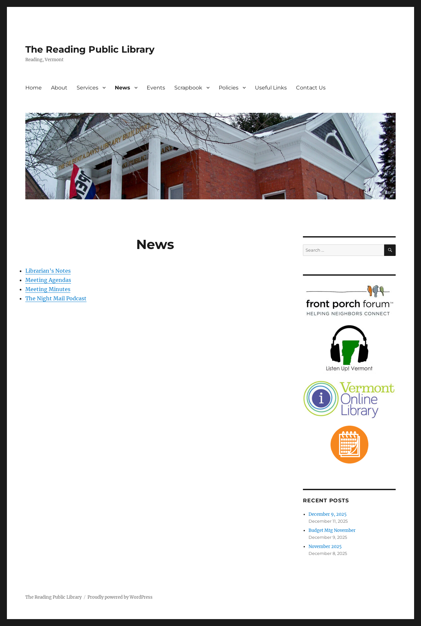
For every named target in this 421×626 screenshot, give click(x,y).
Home (33, 88)
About (59, 88)
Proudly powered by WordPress (120, 597)
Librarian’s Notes (48, 270)
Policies (228, 88)
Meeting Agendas (48, 280)
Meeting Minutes (47, 289)
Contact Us (311, 88)
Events (156, 88)
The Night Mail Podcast (56, 298)
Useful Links (271, 88)
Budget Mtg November (332, 530)
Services (87, 88)
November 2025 (325, 546)
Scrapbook (188, 88)
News (122, 88)
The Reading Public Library (90, 49)
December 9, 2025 (328, 514)
